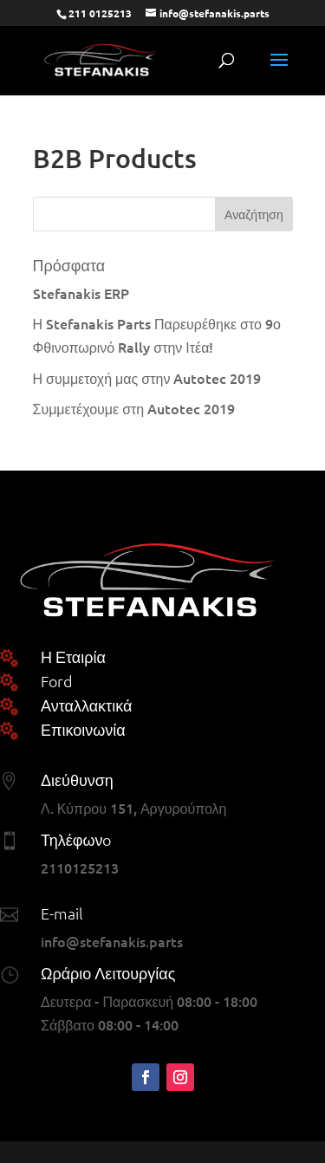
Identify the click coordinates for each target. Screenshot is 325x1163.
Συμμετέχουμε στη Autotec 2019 (134, 408)
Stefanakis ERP (81, 292)
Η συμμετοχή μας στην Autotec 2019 (147, 377)
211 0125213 (100, 13)
